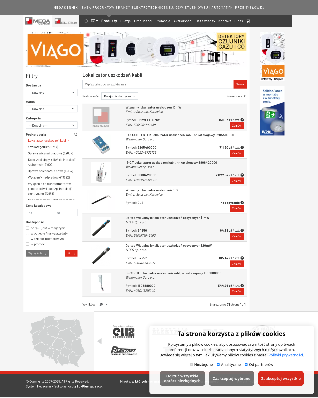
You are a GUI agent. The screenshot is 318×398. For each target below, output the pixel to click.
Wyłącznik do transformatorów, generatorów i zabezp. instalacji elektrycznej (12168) (50, 188)
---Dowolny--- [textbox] (38, 93)
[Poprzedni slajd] (99, 342)
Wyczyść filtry (37, 253)
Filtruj (71, 253)
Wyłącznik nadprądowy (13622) (49, 177)
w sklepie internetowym (47, 238)
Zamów (236, 125)
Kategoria (33, 118)
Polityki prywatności (285, 354)
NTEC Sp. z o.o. (136, 222)
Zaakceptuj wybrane (231, 378)
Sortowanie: (91, 96)
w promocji (38, 244)
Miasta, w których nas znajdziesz (145, 382)
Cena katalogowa (39, 205)
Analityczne (229, 364)
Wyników (88, 305)
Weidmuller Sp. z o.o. (140, 139)
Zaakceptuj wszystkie (281, 378)
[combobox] (51, 92)
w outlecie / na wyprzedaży (49, 233)
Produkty (109, 21)
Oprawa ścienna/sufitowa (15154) (50, 171)
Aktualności (182, 21)
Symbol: (134, 203)
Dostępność (35, 222)
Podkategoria (36, 134)
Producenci (143, 21)
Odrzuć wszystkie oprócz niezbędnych (182, 378)
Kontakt (224, 21)
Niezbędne (201, 364)
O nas (238, 21)
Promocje (162, 21)
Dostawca (33, 85)
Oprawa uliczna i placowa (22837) (50, 153)
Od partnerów (259, 364)
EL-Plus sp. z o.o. (89, 387)
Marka (30, 102)
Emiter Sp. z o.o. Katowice (144, 111)
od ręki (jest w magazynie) (48, 228)
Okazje (125, 21)
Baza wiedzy (205, 21)
